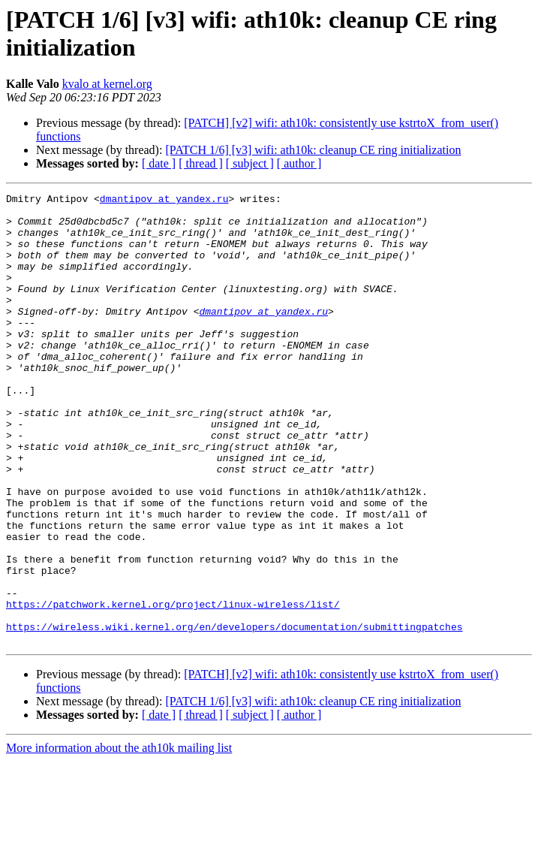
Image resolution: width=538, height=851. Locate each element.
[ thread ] (201, 163)
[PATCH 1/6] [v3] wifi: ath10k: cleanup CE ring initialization (313, 149)
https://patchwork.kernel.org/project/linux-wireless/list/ (173, 687)
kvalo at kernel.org (107, 83)
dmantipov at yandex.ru (164, 200)
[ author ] (299, 163)
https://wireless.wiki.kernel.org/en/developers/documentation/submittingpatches (234, 714)
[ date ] (159, 163)
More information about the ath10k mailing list (119, 837)
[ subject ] (250, 163)
